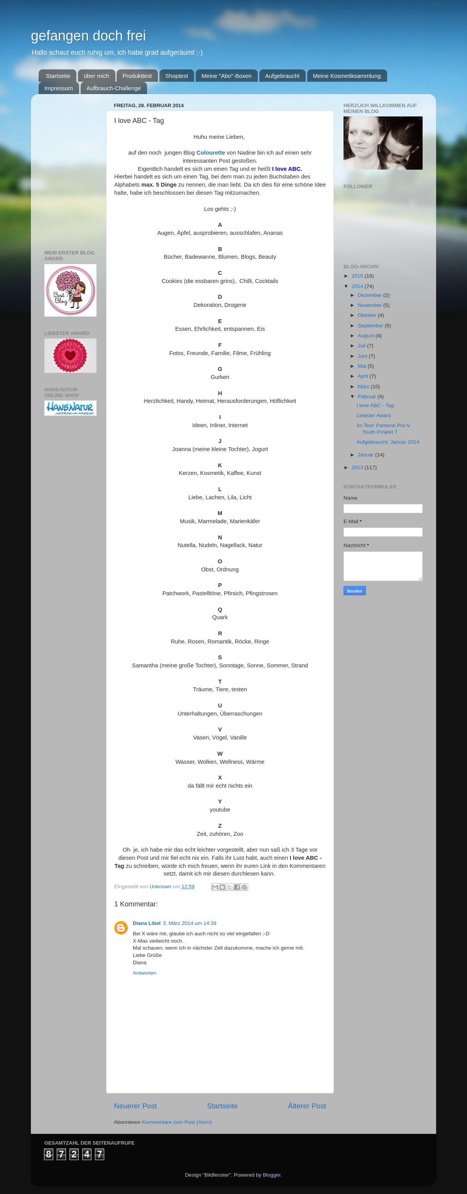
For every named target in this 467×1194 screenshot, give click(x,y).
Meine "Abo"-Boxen (226, 75)
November (370, 305)
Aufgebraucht (282, 75)
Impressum (58, 88)
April (364, 376)
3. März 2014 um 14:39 (190, 923)
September (371, 325)
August (367, 335)
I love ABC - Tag (375, 405)
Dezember (370, 295)
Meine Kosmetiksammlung (347, 75)
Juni (363, 356)
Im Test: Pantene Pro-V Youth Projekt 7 (383, 428)
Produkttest (137, 75)
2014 (358, 286)
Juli (362, 346)
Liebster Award (374, 415)
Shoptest (176, 75)
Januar (366, 455)
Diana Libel (147, 923)
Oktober (368, 315)
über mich (96, 75)
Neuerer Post (135, 1106)
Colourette (210, 153)
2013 (358, 467)
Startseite (58, 75)
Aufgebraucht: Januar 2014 (388, 442)
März (364, 386)
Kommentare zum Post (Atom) (177, 1122)
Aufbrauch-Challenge (113, 88)
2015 (358, 276)
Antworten (144, 973)
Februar (367, 396)
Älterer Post (307, 1106)
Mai (363, 366)
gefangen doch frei (88, 36)
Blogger (272, 1175)
